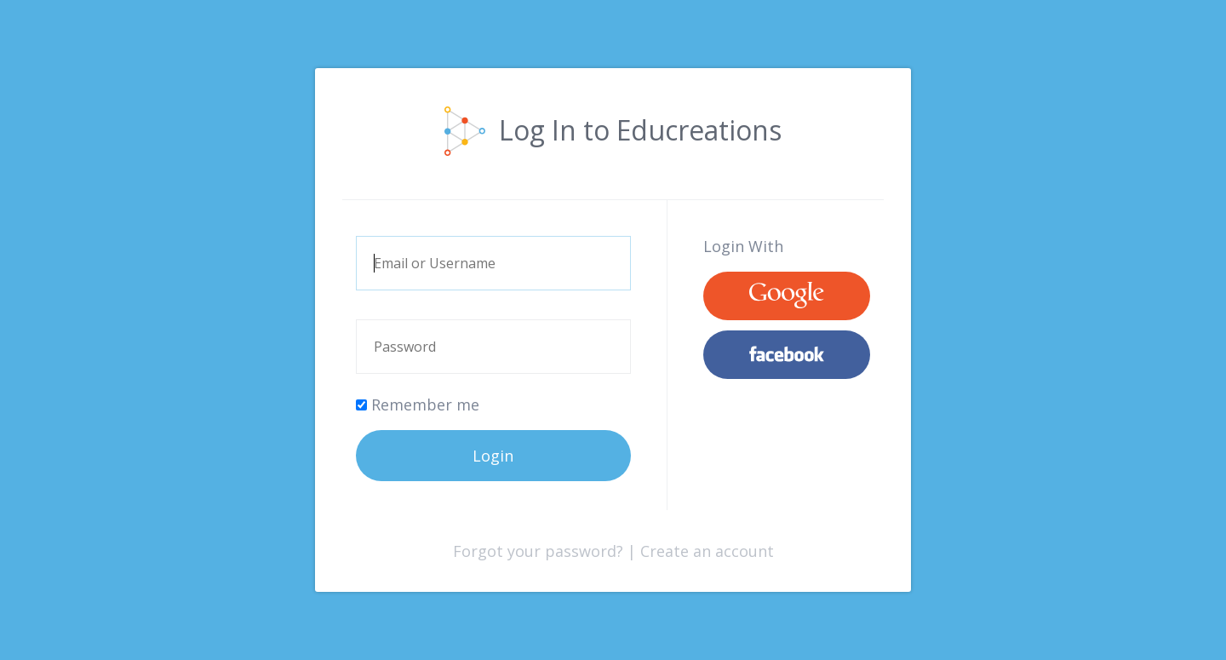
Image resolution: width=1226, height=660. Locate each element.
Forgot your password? (538, 551)
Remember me (417, 404)
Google (786, 296)
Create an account (707, 551)
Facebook (786, 354)
